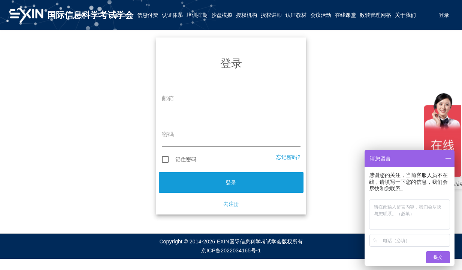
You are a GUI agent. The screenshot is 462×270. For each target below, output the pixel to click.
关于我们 (405, 15)
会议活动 (320, 15)
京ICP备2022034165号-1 (231, 251)
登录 (444, 15)
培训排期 (197, 15)
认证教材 (296, 15)
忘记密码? (288, 157)
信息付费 (147, 15)
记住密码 (179, 159)
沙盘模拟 (221, 15)
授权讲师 (271, 15)
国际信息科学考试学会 (90, 15)
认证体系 (172, 15)
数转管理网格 (375, 15)
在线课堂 (345, 15)
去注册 (231, 204)
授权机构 (246, 15)
